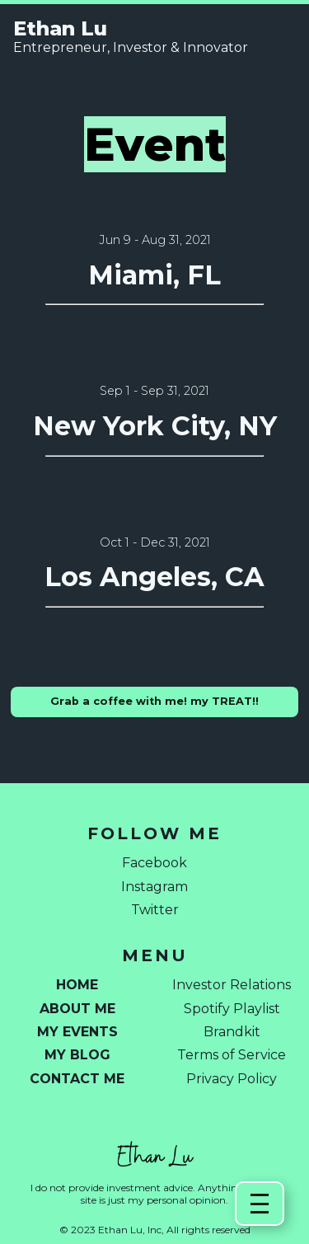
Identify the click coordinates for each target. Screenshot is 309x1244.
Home (77, 985)
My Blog (77, 1055)
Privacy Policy (231, 1079)
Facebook (154, 863)
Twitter (155, 910)
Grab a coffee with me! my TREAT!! (154, 701)
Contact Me (77, 1079)
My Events (77, 1032)
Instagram (154, 886)
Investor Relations (231, 985)
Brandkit (232, 1032)
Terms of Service (231, 1055)
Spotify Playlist (232, 1008)
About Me (77, 1008)
